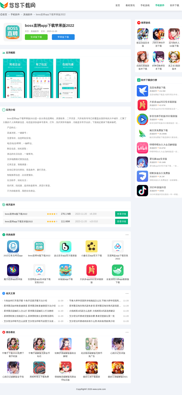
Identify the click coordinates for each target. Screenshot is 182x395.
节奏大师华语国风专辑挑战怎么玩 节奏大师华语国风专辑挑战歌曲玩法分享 (99, 300)
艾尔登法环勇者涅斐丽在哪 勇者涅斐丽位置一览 (99, 316)
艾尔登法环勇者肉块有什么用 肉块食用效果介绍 (99, 321)
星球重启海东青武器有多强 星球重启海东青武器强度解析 (99, 305)
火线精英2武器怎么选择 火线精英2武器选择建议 (99, 310)
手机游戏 (145, 5)
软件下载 (174, 5)
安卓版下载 (36, 37)
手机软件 (159, 5)
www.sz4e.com (99, 389)
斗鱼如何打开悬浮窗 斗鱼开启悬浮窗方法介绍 (33, 300)
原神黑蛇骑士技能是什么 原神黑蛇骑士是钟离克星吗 (33, 316)
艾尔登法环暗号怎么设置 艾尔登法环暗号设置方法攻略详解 (33, 321)
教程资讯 (130, 5)
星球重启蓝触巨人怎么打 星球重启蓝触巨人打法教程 (33, 310)
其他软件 (27, 14)
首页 (117, 5)
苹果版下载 (63, 37)
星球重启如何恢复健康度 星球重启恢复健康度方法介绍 (33, 305)
